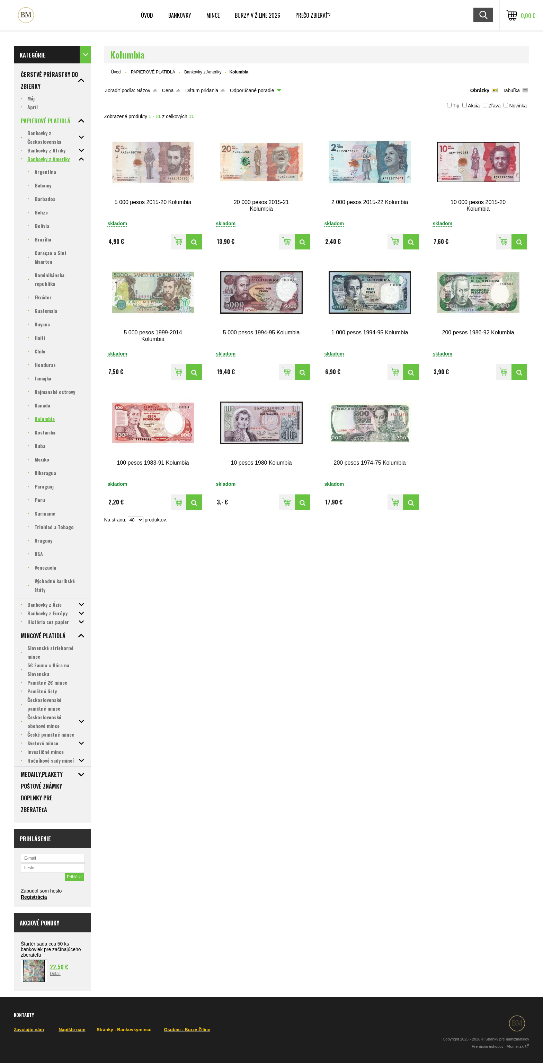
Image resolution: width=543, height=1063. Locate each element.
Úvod (116, 72)
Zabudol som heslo (41, 891)
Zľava (494, 105)
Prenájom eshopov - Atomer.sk (500, 1046)
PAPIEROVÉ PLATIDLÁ (153, 72)
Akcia (474, 105)
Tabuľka (511, 90)
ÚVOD (147, 15)
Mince (213, 15)
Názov (143, 90)
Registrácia (34, 897)
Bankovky (179, 15)
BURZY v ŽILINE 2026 (257, 15)
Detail (55, 973)
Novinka (518, 105)
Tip (456, 105)
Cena (167, 90)
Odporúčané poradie (252, 90)
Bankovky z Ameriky (202, 72)
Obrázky (479, 90)
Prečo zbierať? (313, 15)
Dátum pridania (201, 90)
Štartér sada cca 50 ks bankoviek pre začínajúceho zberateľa (51, 949)
